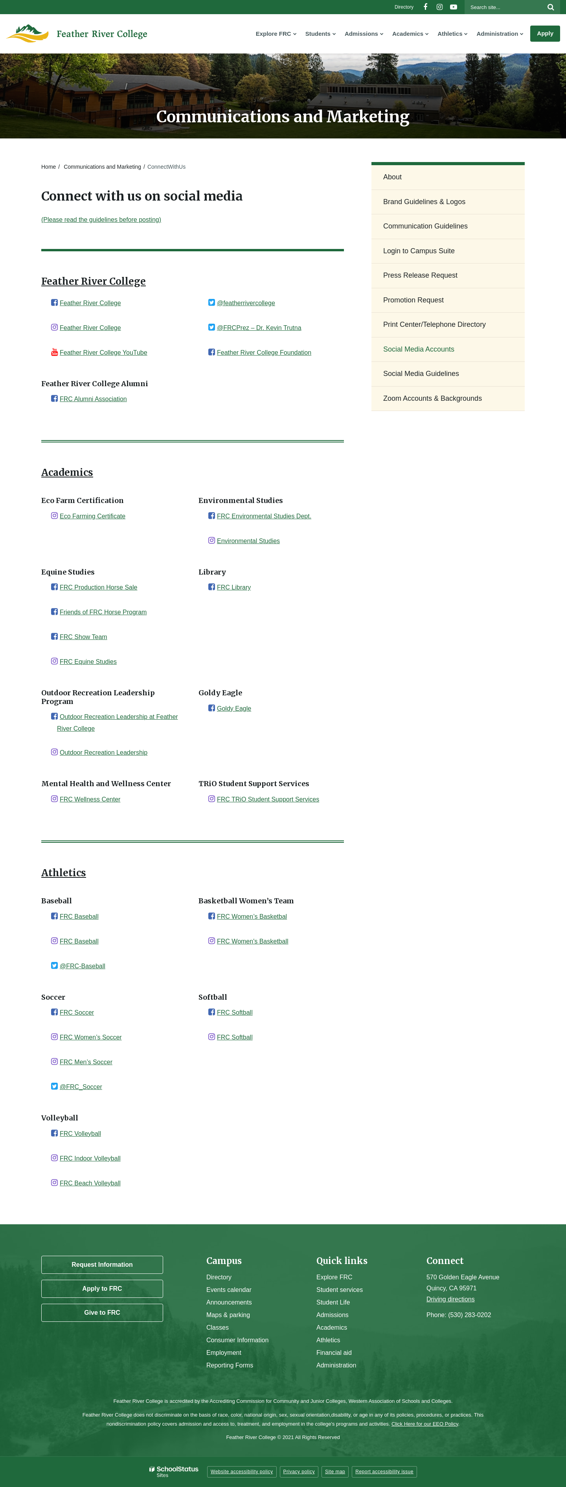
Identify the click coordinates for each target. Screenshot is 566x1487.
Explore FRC (334, 1277)
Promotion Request (413, 300)
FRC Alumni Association (93, 399)
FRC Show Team (83, 637)
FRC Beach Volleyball (90, 1183)
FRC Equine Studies (88, 661)
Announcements (229, 1302)
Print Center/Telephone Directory (434, 324)
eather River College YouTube (105, 352)
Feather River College (90, 303)
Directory (404, 7)
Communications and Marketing (102, 167)
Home (48, 167)
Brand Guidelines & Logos (424, 202)
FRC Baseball (79, 916)
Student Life (333, 1302)
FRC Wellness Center (90, 799)
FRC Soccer (77, 1012)
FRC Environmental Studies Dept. (264, 516)
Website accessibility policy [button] (242, 1471)
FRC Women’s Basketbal (252, 916)
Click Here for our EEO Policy (424, 1424)
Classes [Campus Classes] (217, 1327)
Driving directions (450, 1299)
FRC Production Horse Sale (98, 587)
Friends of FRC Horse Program (103, 612)
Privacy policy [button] (299, 1471)
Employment (223, 1352)
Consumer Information (237, 1340)
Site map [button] (335, 1471)
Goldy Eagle (234, 708)
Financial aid (334, 1352)
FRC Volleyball (80, 1133)
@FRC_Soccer (81, 1086)
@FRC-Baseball (82, 966)
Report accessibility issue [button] (384, 1471)
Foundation (295, 352)
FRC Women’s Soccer (91, 1037)
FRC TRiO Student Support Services (268, 799)
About (392, 177)
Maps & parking (228, 1315)
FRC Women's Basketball (252, 941)
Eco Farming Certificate (92, 516)
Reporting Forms (229, 1365)
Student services (339, 1289)
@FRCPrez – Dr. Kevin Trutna (259, 327)
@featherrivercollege (246, 303)
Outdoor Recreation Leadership (103, 752)
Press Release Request (420, 275)
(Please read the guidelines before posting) (101, 219)
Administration (336, 1365)
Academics (331, 1327)
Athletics (328, 1340)
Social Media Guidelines (421, 374)
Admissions (332, 1315)
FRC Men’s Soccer (86, 1062)
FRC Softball (235, 1012)
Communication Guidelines (425, 226)
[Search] (550, 7)
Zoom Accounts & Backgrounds (432, 398)
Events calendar (229, 1289)
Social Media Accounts (418, 349)
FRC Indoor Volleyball (90, 1158)
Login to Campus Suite (431, 254)
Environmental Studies (248, 541)
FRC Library (234, 587)
